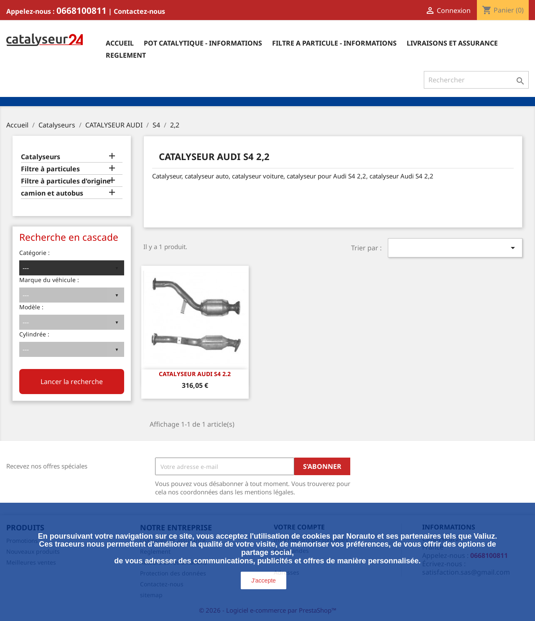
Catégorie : (34, 253)
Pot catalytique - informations (203, 43)
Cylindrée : (34, 334)
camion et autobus (52, 193)
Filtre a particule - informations (334, 43)
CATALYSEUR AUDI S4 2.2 (195, 374)
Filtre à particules (50, 169)
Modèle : (31, 307)
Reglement (126, 55)
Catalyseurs (40, 157)
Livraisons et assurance (452, 43)
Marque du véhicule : (49, 280)
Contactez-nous (139, 11)
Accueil (120, 43)
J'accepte (263, 580)
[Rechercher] (476, 80)
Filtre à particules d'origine (66, 181)
